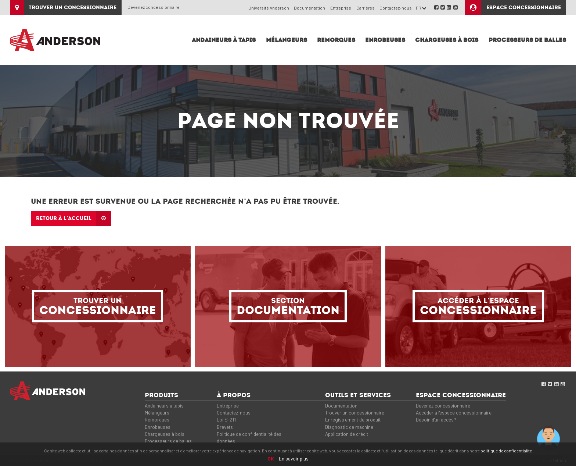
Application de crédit (346, 434)
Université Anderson (268, 7)
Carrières (365, 7)
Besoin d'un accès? (436, 419)
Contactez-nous (395, 7)
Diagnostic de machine (349, 427)
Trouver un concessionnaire (354, 412)
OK (270, 458)
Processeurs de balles (168, 441)
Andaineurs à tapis (164, 405)
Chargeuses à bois (164, 434)
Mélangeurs (157, 412)
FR (421, 7)
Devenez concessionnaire (153, 7)
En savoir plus (294, 458)
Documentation (309, 7)
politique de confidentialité (506, 450)
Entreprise (340, 7)
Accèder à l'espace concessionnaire (454, 412)
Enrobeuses (157, 427)
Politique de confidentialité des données (249, 437)
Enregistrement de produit (353, 419)
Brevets (225, 427)
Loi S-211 (226, 419)
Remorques (157, 419)
